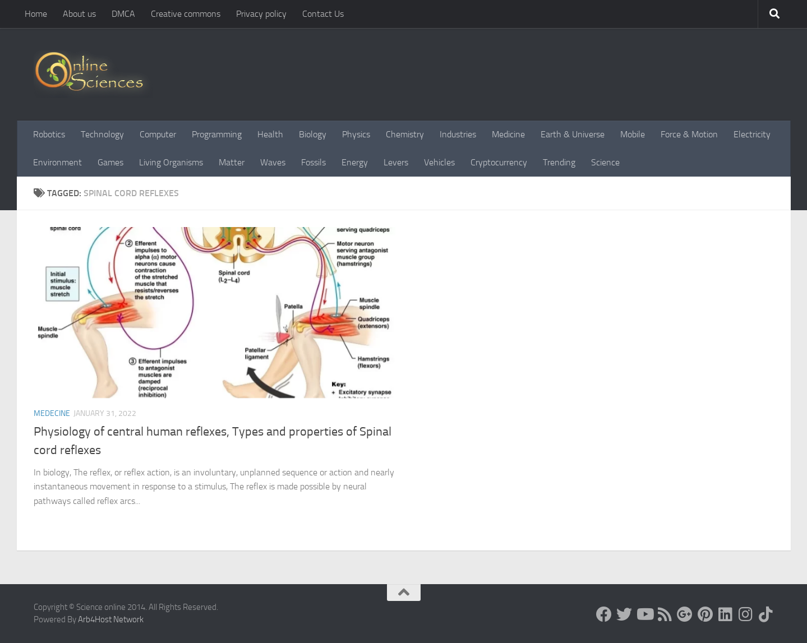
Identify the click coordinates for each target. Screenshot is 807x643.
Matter (232, 162)
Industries (458, 134)
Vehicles (439, 162)
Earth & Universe (573, 134)
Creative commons (185, 13)
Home (36, 13)
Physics (356, 134)
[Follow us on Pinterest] (705, 614)
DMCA (123, 13)
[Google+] (685, 614)
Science (605, 162)
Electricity (752, 134)
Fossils (313, 162)
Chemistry (405, 134)
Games (110, 162)
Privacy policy (261, 13)
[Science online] (604, 614)
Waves (272, 162)
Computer (158, 134)
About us (79, 13)
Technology (102, 134)
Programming (217, 134)
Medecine (52, 413)
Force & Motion (689, 134)
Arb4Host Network (111, 619)
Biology (312, 134)
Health (270, 134)
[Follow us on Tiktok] (765, 614)
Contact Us (323, 13)
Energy (355, 162)
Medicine (508, 134)
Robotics (49, 134)
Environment (57, 162)
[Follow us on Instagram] (745, 614)
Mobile (632, 134)
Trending (559, 162)
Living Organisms (171, 162)
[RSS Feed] (664, 614)
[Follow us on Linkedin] (725, 614)
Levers (396, 162)
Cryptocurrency (499, 162)
